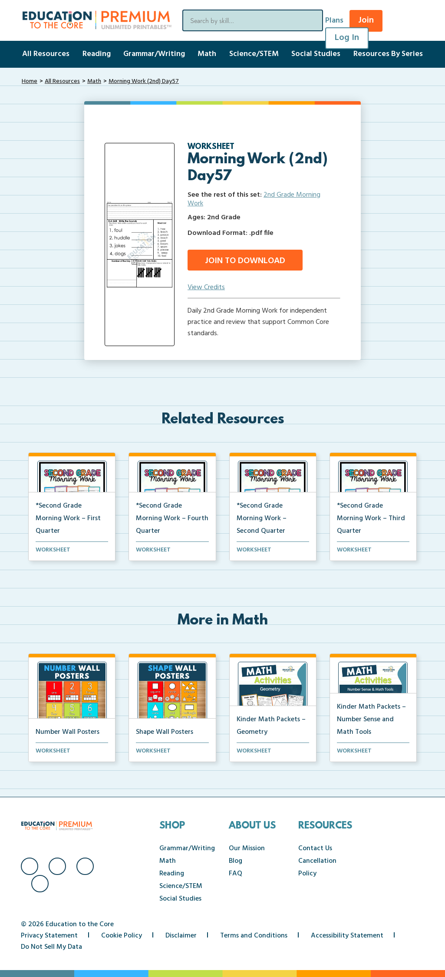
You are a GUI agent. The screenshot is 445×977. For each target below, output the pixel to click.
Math (207, 54)
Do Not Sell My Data (51, 947)
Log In (347, 38)
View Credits (206, 287)
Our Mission (247, 848)
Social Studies (315, 54)
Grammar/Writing (154, 54)
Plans (334, 20)
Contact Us (315, 848)
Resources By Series (388, 54)
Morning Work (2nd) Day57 (144, 81)
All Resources (45, 54)
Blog (235, 861)
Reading (96, 54)
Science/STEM (254, 54)
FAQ (235, 873)
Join (366, 20)
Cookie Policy (121, 935)
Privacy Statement (49, 935)
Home (29, 81)
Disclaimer (181, 935)
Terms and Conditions (253, 935)
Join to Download (245, 261)
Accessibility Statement (347, 935)
